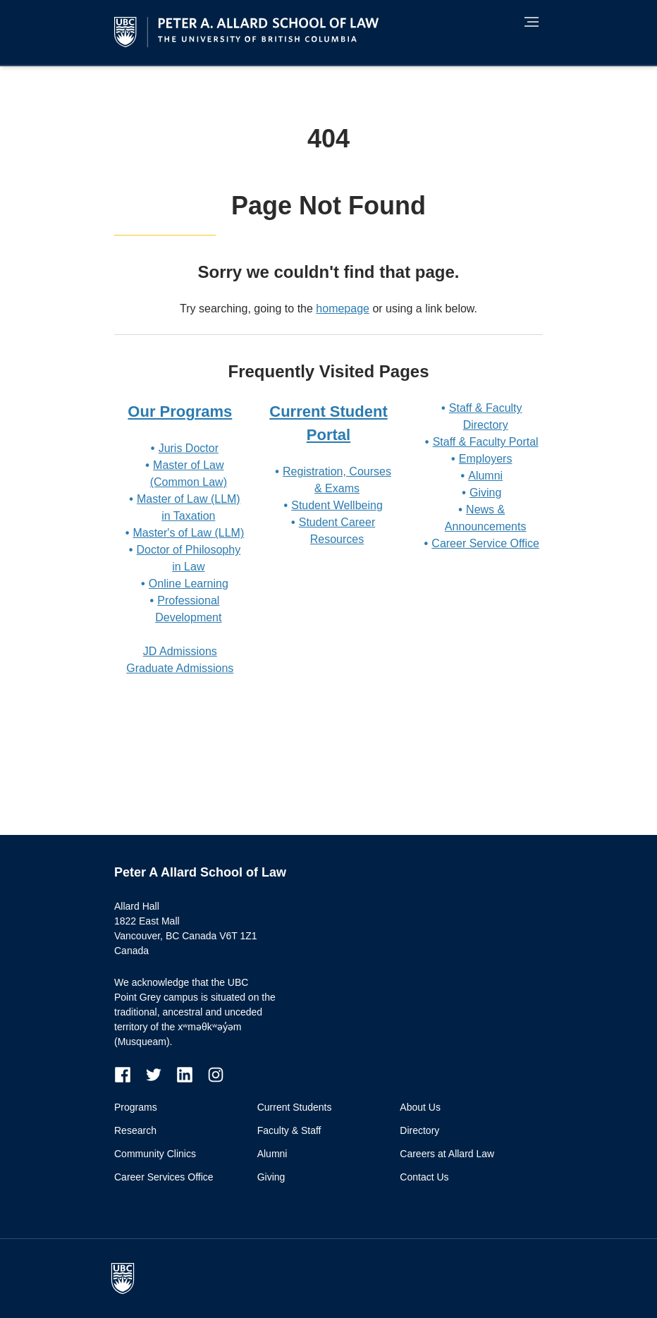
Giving (485, 493)
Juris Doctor (189, 448)
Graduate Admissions (179, 668)
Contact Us (424, 1177)
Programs (135, 1107)
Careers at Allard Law (447, 1153)
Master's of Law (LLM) (188, 533)
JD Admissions (180, 651)
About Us (420, 1107)
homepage (342, 309)
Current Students (294, 1107)
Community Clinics (155, 1153)
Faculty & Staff (289, 1130)
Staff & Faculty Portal (486, 442)
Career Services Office (164, 1177)
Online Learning (188, 584)
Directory (419, 1130)
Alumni (485, 476)
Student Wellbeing (337, 505)
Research (135, 1130)
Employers (485, 459)
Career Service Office (485, 543)
